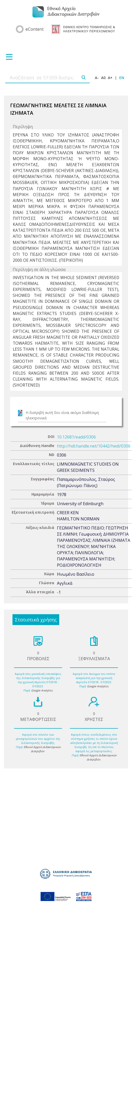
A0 (103, 77)
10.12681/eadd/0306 (76, 437)
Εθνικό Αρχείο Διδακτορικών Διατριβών (42, 749)
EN (121, 77)
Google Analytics (41, 690)
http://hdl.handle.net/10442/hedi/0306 (93, 446)
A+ (110, 77)
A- (97, 77)
